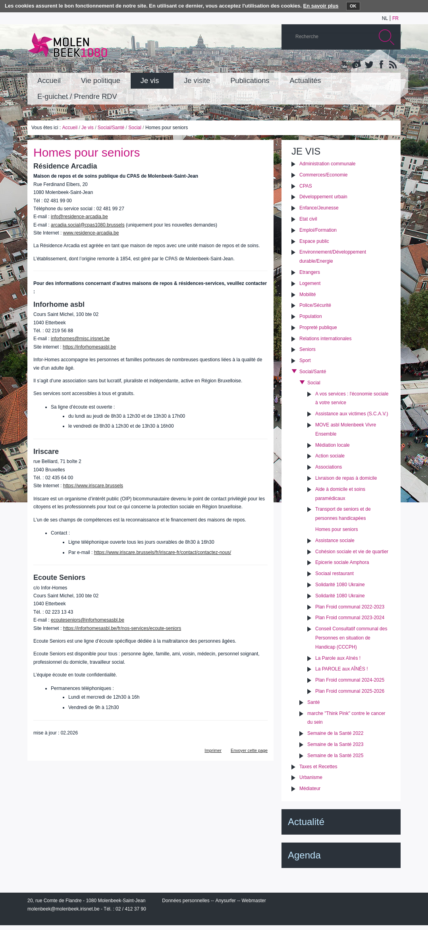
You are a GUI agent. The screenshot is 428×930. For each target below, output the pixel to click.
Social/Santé (111, 127)
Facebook (380, 65)
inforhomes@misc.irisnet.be (80, 338)
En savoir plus (321, 6)
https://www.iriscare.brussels (93, 485)
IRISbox (341, 902)
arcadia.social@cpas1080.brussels (88, 225)
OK (353, 6)
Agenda (304, 855)
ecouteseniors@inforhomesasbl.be (87, 620)
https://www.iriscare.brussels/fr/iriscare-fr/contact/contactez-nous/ (162, 552)
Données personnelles (185, 900)
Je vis (87, 127)
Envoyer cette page (249, 750)
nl (385, 18)
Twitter (368, 65)
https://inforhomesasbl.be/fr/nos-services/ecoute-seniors (122, 628)
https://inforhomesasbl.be (89, 347)
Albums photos (356, 65)
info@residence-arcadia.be (79, 216)
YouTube (344, 65)
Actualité (306, 821)
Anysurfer (225, 900)
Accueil (69, 127)
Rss (392, 65)
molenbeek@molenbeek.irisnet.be (63, 909)
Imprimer (213, 750)
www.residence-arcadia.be (91, 233)
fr (395, 18)
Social (134, 127)
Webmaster (254, 900)
